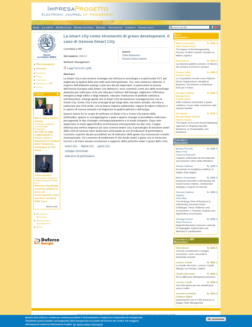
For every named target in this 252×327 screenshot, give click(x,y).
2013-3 (83, 56)
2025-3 (213, 43)
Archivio (41, 68)
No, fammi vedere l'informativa (88, 325)
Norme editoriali (83, 27)
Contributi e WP (44, 83)
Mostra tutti (51, 206)
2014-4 (213, 282)
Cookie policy (146, 27)
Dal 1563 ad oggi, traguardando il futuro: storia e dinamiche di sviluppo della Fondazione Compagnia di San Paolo (46, 141)
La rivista (47, 27)
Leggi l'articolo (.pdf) (79, 68)
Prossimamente (45, 64)
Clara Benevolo (131, 55)
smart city (71, 146)
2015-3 (213, 248)
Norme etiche (63, 27)
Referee (101, 27)
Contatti (130, 27)
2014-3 (213, 293)
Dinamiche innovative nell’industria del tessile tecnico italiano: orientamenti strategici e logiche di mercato (195, 184)
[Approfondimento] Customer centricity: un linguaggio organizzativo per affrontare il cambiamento (196, 228)
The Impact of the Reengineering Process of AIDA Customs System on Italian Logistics (195, 52)
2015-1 (213, 262)
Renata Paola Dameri (134, 58)
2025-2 (213, 61)
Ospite (39, 227)
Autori (39, 87)
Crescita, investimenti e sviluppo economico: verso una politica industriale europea (192, 254)
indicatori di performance (79, 156)
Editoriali (41, 73)
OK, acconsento (216, 320)
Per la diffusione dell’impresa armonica (195, 277)
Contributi (41, 80)
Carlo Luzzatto (43, 175)
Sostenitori (115, 27)
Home (36, 27)
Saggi (39, 76)
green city (103, 146)
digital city (87, 146)
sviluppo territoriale (76, 151)
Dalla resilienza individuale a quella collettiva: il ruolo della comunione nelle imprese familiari (196, 105)
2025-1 (213, 113)
